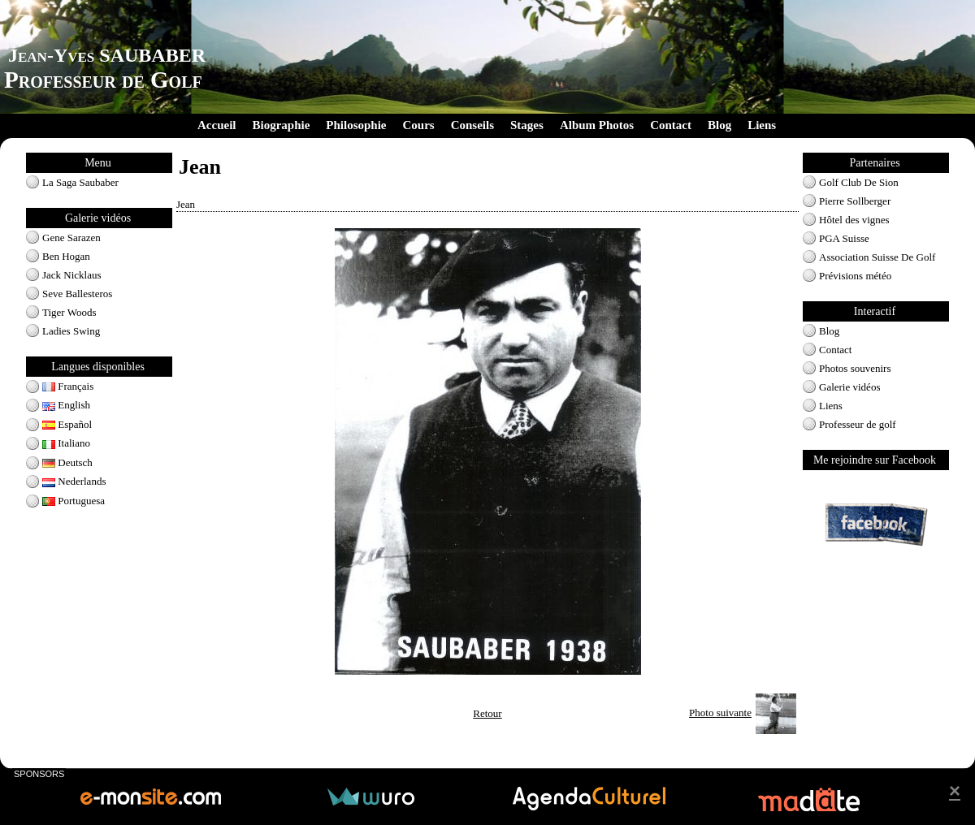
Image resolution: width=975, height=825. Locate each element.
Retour (487, 713)
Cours (419, 125)
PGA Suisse (844, 238)
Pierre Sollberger (854, 201)
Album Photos (597, 125)
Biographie (281, 125)
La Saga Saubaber (80, 182)
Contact (670, 125)
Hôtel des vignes (854, 220)
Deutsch (67, 462)
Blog (719, 125)
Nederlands (74, 481)
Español (67, 424)
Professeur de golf (857, 424)
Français (67, 386)
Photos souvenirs (854, 368)
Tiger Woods (69, 312)
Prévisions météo (855, 276)
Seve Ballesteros (77, 293)
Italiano (66, 443)
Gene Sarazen (71, 237)
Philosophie (356, 125)
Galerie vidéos (849, 387)
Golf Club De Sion (859, 182)
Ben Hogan (66, 256)
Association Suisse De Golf (877, 257)
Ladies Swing (71, 331)
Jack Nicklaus (72, 275)
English (66, 405)
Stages (527, 125)
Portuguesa (73, 501)
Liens (762, 125)
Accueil (216, 125)
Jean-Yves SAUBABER (107, 55)
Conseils (472, 125)
